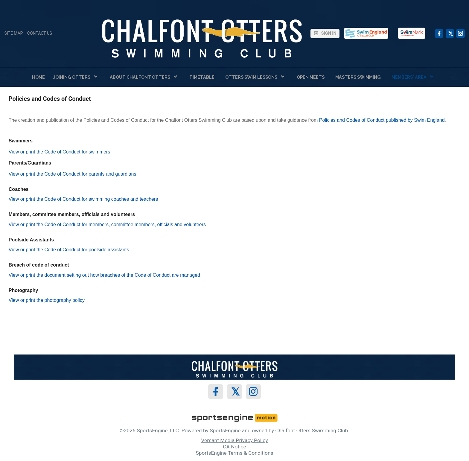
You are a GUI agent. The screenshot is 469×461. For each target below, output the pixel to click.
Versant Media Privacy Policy (234, 440)
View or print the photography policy (47, 300)
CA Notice (234, 447)
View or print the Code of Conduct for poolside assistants (69, 249)
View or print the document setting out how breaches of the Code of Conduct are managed (104, 275)
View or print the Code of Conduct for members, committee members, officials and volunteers (107, 224)
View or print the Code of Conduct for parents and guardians (72, 174)
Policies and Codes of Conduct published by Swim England (382, 120)
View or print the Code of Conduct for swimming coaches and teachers (83, 199)
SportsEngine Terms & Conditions (234, 453)
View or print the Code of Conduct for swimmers (59, 151)
